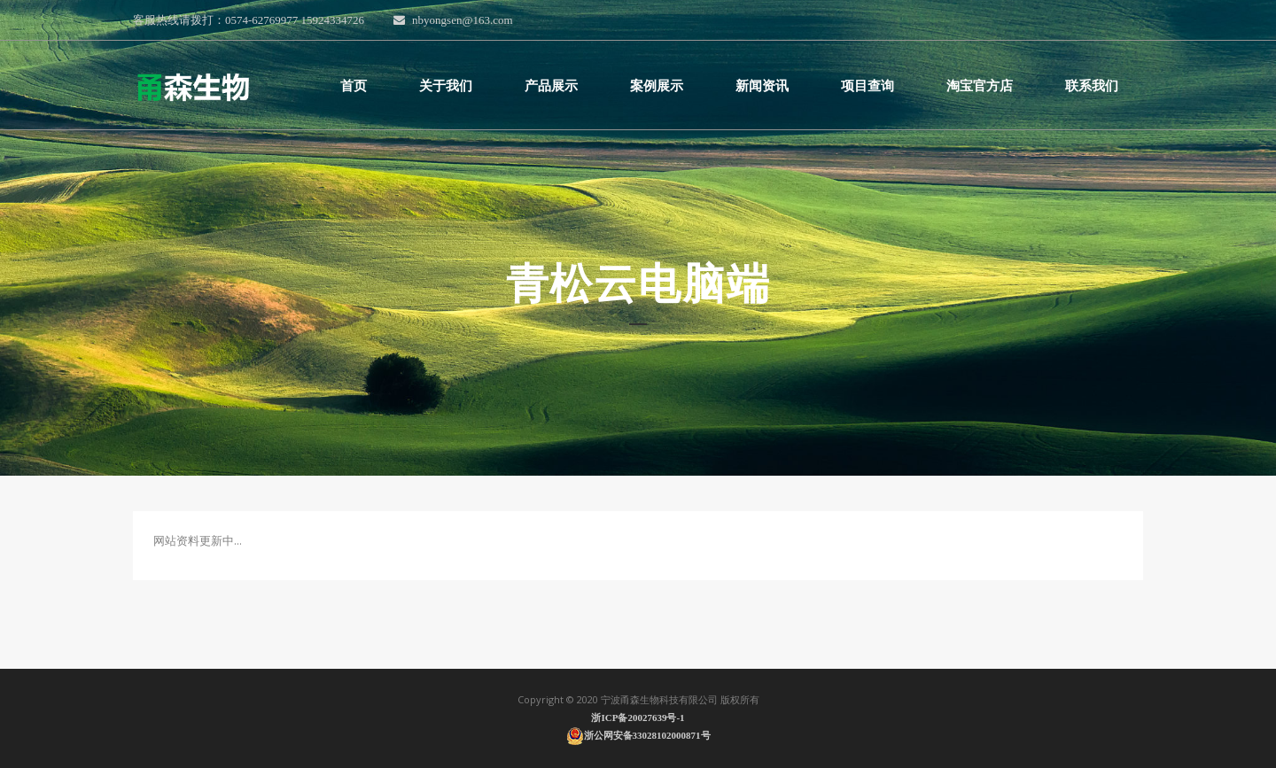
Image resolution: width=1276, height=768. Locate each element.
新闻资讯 (762, 86)
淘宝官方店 (979, 86)
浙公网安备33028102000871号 (638, 735)
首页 (353, 86)
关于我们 (445, 86)
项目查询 (867, 86)
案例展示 (656, 86)
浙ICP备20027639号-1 (637, 717)
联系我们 (1091, 86)
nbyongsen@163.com (452, 20)
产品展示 (551, 86)
